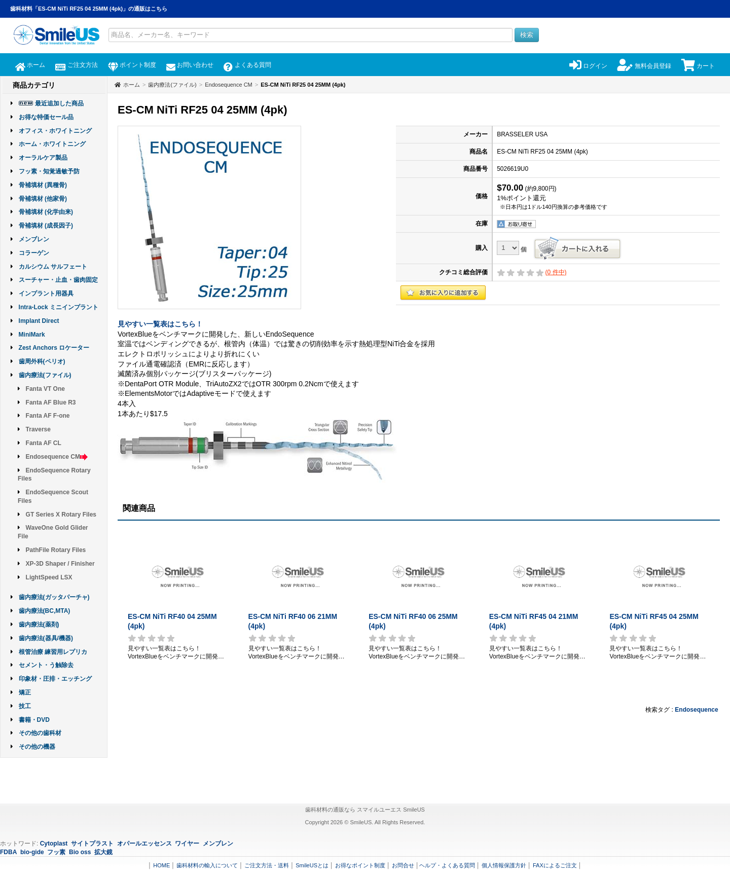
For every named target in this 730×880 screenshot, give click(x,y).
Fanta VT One (45, 388)
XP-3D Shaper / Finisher (60, 563)
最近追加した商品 (59, 103)
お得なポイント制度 (360, 865)
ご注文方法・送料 (266, 865)
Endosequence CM (57, 456)
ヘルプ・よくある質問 (447, 865)
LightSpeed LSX (49, 577)
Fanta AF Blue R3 (51, 402)
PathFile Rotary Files (56, 550)
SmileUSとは (312, 865)
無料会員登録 (644, 65)
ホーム (30, 64)
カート (698, 65)
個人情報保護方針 (504, 865)
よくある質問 (247, 64)
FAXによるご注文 (555, 865)
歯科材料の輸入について (207, 865)
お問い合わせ (189, 64)
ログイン (588, 65)
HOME (161, 865)
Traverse (38, 429)
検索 (526, 35)
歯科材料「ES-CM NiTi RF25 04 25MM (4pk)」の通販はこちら (88, 9)
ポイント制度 (132, 64)
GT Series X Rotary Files (61, 514)
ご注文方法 (76, 64)
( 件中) (556, 272)
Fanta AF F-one (48, 415)
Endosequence (696, 709)
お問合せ (403, 865)
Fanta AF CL (43, 443)
